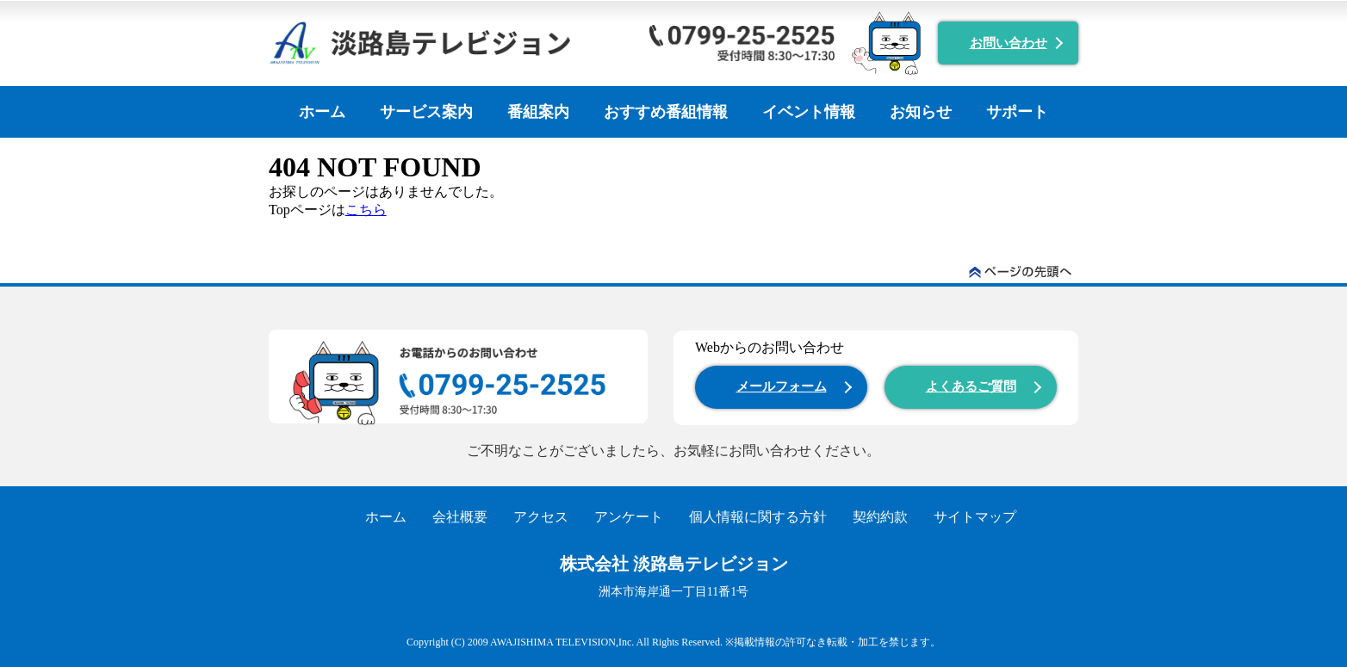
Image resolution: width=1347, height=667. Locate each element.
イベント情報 (808, 111)
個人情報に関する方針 (758, 517)
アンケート (628, 517)
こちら (366, 209)
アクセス (540, 517)
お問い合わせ (1008, 43)
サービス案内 (426, 111)
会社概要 (459, 517)
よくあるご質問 (971, 386)
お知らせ (921, 111)
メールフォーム (781, 386)
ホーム (322, 111)
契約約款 (880, 517)
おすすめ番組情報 (666, 111)
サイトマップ (975, 517)
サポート (1017, 111)
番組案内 (538, 111)
